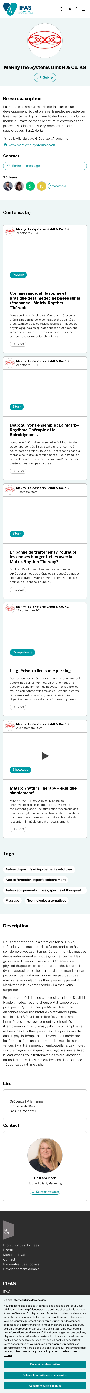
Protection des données (21, 1245)
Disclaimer (11, 1250)
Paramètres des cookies (21, 1264)
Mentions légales (15, 1255)
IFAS (6, 1292)
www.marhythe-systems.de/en (29, 145)
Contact (9, 1259)
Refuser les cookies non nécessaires (45, 1375)
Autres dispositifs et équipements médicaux (39, 869)
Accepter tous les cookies (45, 1385)
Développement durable (21, 1269)
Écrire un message (23, 166)
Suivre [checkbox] (45, 77)
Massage (12, 901)
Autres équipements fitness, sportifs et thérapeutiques (46, 890)
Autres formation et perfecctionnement (36, 880)
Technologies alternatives (46, 901)
